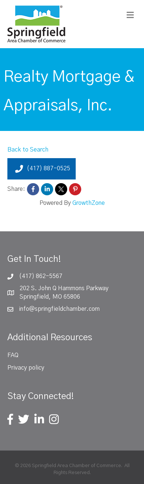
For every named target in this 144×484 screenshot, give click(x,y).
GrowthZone (88, 203)
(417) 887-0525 (41, 169)
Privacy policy (25, 368)
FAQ (12, 355)
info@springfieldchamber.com (59, 309)
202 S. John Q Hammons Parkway (64, 288)
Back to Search (27, 150)
